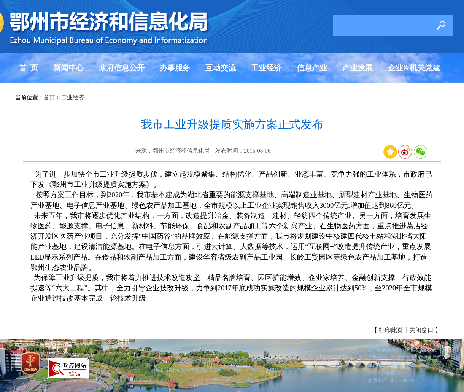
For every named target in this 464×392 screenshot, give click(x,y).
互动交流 (220, 68)
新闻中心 (68, 68)
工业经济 (266, 68)
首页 (49, 97)
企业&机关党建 (414, 68)
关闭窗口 (421, 330)
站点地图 (156, 351)
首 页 (28, 68)
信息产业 (312, 68)
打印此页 (391, 330)
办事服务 (175, 68)
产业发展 (357, 68)
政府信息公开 (122, 68)
